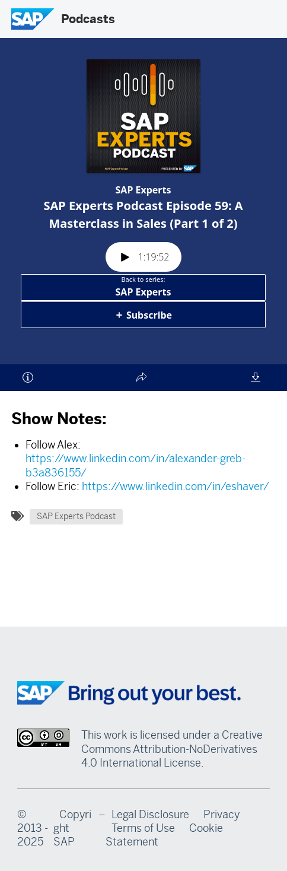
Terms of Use (143, 828)
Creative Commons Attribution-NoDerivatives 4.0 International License (172, 749)
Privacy (221, 814)
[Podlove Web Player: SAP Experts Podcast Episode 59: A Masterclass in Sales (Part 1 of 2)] (143, 222)
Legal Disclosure (150, 814)
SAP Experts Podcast (76, 516)
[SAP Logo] (32, 19)
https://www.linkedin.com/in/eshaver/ (175, 486)
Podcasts (88, 19)
